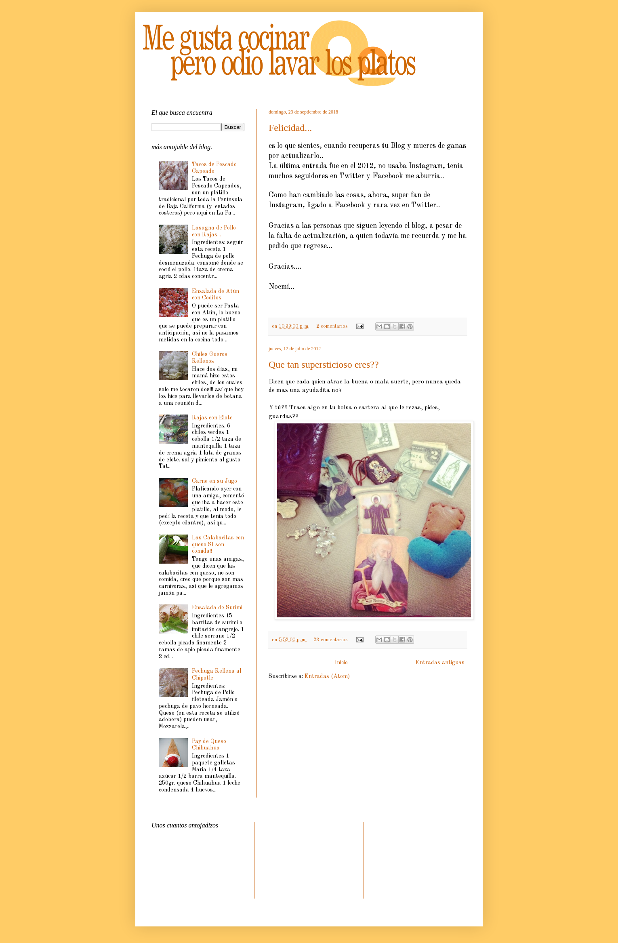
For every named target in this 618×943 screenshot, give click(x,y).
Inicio (341, 662)
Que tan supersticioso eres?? (324, 364)
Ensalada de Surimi (217, 607)
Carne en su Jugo (214, 481)
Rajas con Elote (212, 418)
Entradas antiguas (440, 662)
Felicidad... (290, 127)
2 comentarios (331, 326)
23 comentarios (330, 639)
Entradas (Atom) (327, 676)
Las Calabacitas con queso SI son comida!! (218, 544)
